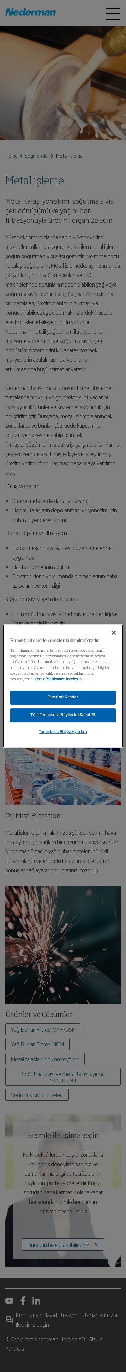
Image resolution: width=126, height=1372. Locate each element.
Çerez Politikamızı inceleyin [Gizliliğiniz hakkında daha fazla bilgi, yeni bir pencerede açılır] (58, 679)
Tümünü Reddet (63, 697)
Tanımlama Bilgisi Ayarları (63, 732)
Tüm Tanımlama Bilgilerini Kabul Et (62, 715)
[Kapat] (113, 632)
